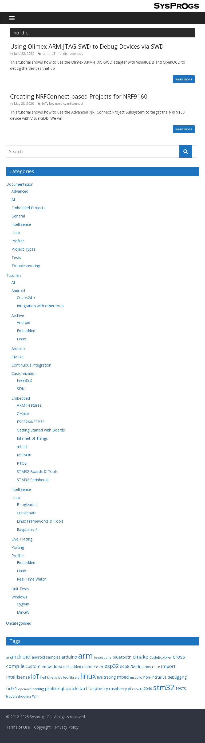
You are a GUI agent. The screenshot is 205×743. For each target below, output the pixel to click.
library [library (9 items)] (74, 677)
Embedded (26, 330)
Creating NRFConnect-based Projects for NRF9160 (79, 96)
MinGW (23, 612)
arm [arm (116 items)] (85, 655)
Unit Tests (20, 588)
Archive (17, 315)
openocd (77, 53)
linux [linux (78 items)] (88, 676)
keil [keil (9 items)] (43, 677)
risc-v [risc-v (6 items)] (135, 689)
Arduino (18, 348)
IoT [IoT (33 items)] (35, 676)
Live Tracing (21, 539)
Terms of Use (18, 727)
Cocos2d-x (26, 297)
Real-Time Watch (31, 579)
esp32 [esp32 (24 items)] (111, 666)
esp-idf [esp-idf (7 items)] (98, 667)
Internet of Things (32, 438)
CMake (17, 356)
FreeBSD (24, 380)
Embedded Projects (28, 207)
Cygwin (23, 603)
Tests (16, 257)
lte (51, 103)
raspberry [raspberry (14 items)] (98, 688)
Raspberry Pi (27, 529)
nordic (63, 53)
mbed (22, 446)
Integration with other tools (40, 305)
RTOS (22, 463)
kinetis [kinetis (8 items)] (52, 677)
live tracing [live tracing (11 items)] (106, 677)
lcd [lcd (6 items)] (60, 677)
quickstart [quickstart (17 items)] (76, 688)
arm (45, 53)
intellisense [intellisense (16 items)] (18, 677)
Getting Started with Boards (41, 430)
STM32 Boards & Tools (37, 471)
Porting (17, 547)
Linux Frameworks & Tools (40, 521)
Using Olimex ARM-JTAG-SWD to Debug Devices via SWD (87, 46)
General (18, 216)
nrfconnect (75, 103)
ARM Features (29, 405)
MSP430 (24, 454)
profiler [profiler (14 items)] (52, 688)
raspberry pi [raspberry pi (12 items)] (120, 688)
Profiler (17, 240)
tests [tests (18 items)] (181, 688)
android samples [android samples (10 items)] (46, 657)
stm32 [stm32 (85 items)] (164, 687)
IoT (53, 53)
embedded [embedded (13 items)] (51, 666)
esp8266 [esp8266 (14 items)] (128, 666)
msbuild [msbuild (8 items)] (136, 677)
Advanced (19, 191)
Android (18, 290)
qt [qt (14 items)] (63, 688)
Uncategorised (18, 623)
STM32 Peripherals (33, 479)
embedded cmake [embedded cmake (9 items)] (77, 666)
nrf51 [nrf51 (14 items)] (11, 688)
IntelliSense (21, 224)
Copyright (42, 727)
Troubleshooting (25, 265)
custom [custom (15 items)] (33, 666)
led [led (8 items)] (65, 677)
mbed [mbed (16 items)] (123, 677)
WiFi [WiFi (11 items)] (35, 696)
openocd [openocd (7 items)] (24, 689)
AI (13, 199)
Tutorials (13, 275)
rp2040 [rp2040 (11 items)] (146, 688)
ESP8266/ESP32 (30, 421)
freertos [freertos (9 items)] (144, 666)
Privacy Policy (66, 727)
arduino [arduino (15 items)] (69, 657)
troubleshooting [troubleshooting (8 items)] (18, 696)
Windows (19, 597)
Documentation (19, 184)
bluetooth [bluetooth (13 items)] (122, 657)
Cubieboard (27, 512)
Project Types (23, 249)
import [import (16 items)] (168, 666)
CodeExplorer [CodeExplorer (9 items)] (160, 657)
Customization (24, 373)
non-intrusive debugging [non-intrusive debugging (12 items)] (165, 677)
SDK (20, 388)
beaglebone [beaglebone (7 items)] (102, 657)
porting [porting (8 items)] (38, 689)
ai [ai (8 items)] (7, 657)
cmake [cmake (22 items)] (140, 656)
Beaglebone (27, 504)
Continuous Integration (31, 365)
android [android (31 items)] (20, 656)
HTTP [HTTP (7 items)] (156, 667)
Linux (16, 232)
